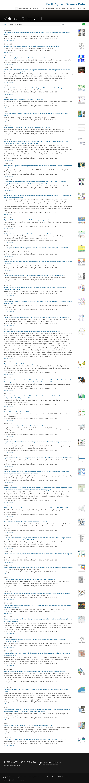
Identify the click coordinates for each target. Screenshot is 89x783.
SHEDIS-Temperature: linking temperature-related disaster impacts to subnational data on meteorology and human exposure (38, 555)
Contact (6, 780)
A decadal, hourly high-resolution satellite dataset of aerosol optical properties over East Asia (33, 58)
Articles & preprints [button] (24, 8)
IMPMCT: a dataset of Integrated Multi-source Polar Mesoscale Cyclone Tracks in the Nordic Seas (34, 275)
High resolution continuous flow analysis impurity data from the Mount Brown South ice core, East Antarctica (38, 458)
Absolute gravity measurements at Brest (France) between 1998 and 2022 (27, 127)
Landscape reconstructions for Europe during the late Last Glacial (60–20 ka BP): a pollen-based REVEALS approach (36, 249)
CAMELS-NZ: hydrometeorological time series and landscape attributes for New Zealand (31, 46)
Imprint (13, 780)
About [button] (79, 8)
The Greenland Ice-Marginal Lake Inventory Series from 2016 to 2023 (26, 522)
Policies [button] (42, 8)
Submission (35, 8)
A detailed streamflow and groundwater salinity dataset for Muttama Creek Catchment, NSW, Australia (36, 317)
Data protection (21, 780)
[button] (60, 24)
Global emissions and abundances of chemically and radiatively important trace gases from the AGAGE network (36, 690)
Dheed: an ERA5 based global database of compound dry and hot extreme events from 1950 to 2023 (35, 739)
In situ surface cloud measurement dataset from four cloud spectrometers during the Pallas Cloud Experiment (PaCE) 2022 (35, 640)
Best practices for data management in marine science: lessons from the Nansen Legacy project (34, 234)
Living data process (60, 8)
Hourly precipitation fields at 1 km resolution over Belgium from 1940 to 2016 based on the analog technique (38, 567)
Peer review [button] (49, 8)
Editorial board (71, 8)
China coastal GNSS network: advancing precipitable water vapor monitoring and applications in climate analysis (36, 114)
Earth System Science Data (65, 4)
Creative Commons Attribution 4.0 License (59, 777)
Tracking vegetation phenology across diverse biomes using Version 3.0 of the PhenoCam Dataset (34, 671)
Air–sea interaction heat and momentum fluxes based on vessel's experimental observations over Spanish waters (37, 33)
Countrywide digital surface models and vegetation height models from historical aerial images (33, 88)
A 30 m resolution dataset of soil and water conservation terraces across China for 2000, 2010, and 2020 (36, 508)
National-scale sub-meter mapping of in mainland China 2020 (30, 725)
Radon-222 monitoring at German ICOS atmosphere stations (23, 412)
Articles (6, 24)
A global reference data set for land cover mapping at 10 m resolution (25, 364)
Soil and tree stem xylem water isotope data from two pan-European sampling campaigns (32, 331)
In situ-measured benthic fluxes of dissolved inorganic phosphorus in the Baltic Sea (30, 579)
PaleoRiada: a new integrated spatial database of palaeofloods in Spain (26, 426)
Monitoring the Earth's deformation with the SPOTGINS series (23, 99)
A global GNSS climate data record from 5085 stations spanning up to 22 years (28, 220)
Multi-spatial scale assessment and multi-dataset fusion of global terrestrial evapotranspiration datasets (37, 593)
